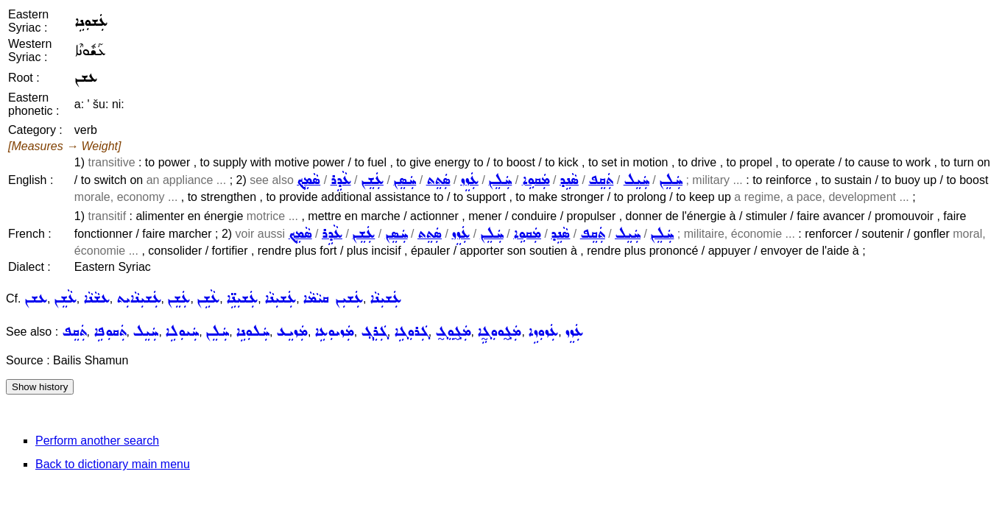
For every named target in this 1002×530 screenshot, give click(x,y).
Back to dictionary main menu (112, 464)
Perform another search (97, 440)
